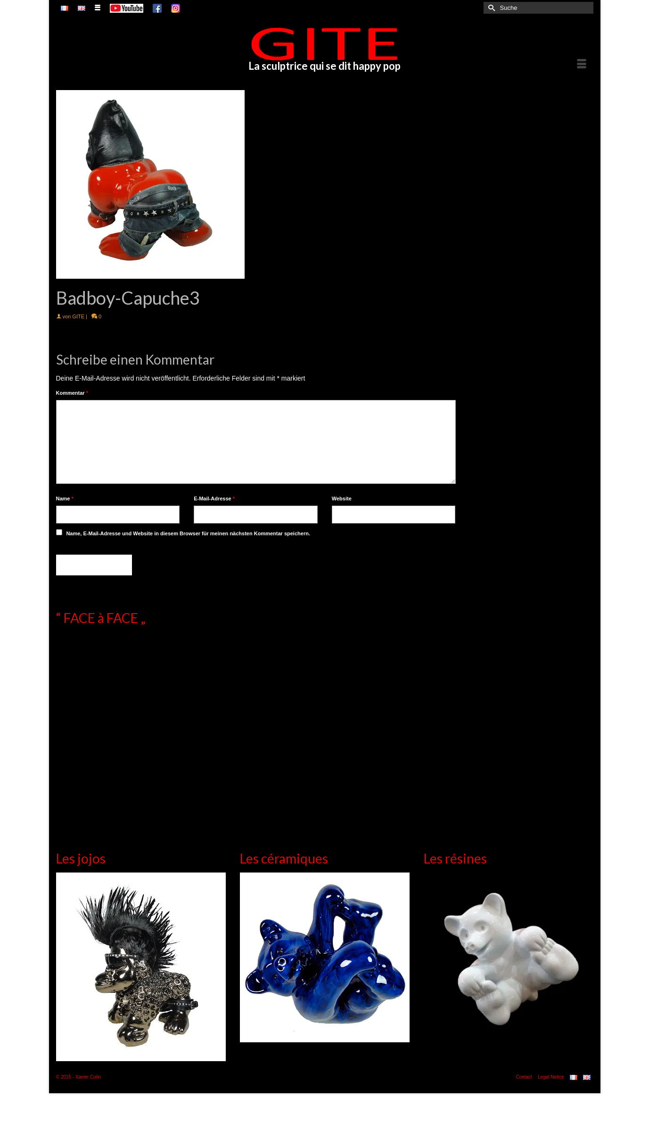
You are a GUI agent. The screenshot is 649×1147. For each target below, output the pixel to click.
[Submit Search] (491, 8)
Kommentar (72, 393)
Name (65, 498)
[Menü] (581, 64)
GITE (78, 316)
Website (342, 498)
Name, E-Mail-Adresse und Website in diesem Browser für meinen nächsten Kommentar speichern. (188, 533)
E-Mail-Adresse (214, 498)
